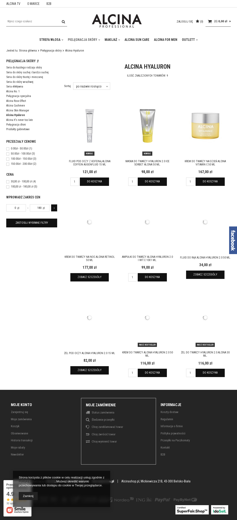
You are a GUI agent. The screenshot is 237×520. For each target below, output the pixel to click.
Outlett (188, 40)
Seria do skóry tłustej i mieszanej (24, 77)
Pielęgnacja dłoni (16, 124)
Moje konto (21, 405)
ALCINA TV (13, 4)
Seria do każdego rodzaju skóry (24, 67)
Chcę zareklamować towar (107, 427)
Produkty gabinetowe (17, 129)
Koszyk (15, 426)
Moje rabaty (18, 447)
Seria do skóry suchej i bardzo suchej (27, 72)
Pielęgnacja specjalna (18, 96)
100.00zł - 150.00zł (21, 159)
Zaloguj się (185, 21)
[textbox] (36, 21)
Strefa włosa (49, 40)
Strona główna (28, 50)
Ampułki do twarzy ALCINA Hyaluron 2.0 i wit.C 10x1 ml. (147, 258)
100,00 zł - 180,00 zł (22, 186)
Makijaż (111, 40)
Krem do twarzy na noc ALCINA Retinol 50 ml (90, 258)
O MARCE (33, 4)
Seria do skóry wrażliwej (19, 82)
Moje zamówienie (101, 405)
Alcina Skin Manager (17, 110)
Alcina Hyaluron (15, 115)
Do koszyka (94, 181)
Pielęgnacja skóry (82, 40)
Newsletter (17, 454)
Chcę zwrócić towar (103, 434)
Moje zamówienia (21, 419)
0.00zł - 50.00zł (19, 148)
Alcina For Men (165, 40)
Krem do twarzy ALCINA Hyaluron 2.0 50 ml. (147, 354)
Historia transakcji (22, 440)
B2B (49, 4)
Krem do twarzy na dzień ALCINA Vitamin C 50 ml (205, 163)
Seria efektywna (14, 86)
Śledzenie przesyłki (103, 419)
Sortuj (67, 86)
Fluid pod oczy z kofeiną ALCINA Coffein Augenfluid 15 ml (89, 163)
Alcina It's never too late (19, 120)
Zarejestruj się (19, 412)
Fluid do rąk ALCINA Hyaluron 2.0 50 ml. (205, 257)
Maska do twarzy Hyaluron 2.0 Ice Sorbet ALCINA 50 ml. (147, 163)
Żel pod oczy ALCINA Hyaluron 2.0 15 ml (89, 353)
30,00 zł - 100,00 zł (21, 181)
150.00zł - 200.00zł (21, 164)
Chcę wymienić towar (104, 441)
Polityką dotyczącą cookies (37, 481)
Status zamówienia (103, 412)
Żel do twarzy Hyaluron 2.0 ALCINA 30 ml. (205, 354)
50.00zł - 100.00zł (21, 153)
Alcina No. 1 (13, 91)
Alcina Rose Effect (16, 101)
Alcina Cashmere (15, 105)
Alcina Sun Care (137, 40)
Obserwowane (19, 433)
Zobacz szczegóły (90, 277)
